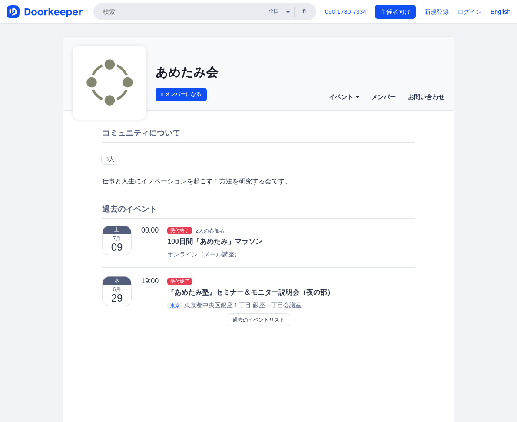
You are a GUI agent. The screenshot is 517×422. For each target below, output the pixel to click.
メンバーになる (181, 94)
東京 (175, 305)
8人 (110, 159)
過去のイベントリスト (258, 320)
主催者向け (395, 11)
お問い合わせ (426, 96)
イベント (344, 96)
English (500, 11)
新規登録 (436, 11)
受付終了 (179, 230)
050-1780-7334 (345, 11)
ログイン (469, 11)
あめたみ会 (187, 72)
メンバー (383, 96)
